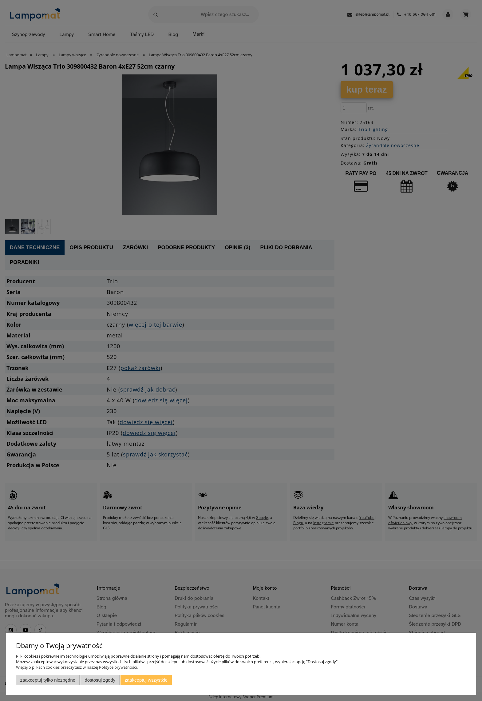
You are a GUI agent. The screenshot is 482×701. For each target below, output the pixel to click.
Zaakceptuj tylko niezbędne (47, 680)
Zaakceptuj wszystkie (146, 680)
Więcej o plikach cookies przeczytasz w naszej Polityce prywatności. (77, 667)
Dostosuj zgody (100, 680)
